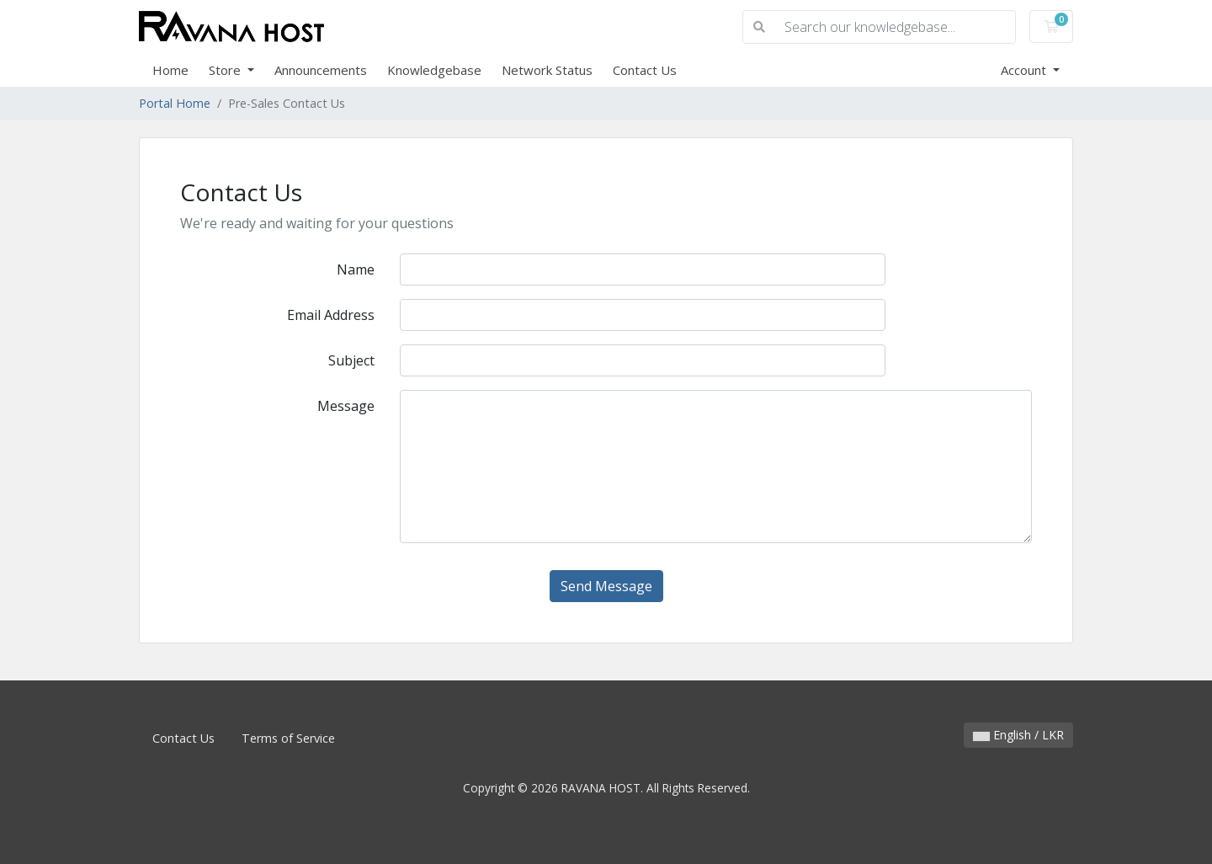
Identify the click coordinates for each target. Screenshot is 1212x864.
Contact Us (645, 69)
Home (170, 69)
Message (346, 406)
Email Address (331, 315)
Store (226, 69)
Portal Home (174, 103)
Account (1025, 69)
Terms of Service (288, 738)
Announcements (320, 69)
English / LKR (1018, 735)
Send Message (606, 586)
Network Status (547, 69)
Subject (351, 360)
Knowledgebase (434, 69)
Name (356, 269)
